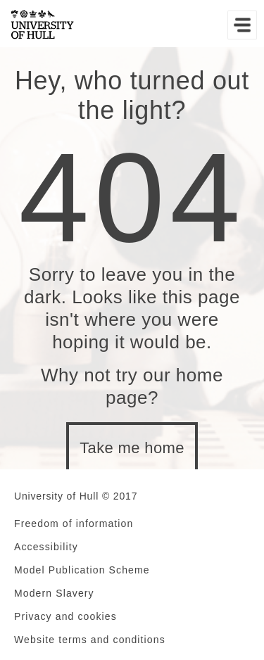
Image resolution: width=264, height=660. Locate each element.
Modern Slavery (54, 593)
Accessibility (46, 546)
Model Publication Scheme (82, 570)
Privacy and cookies (65, 616)
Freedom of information (73, 523)
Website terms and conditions (89, 639)
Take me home (132, 448)
